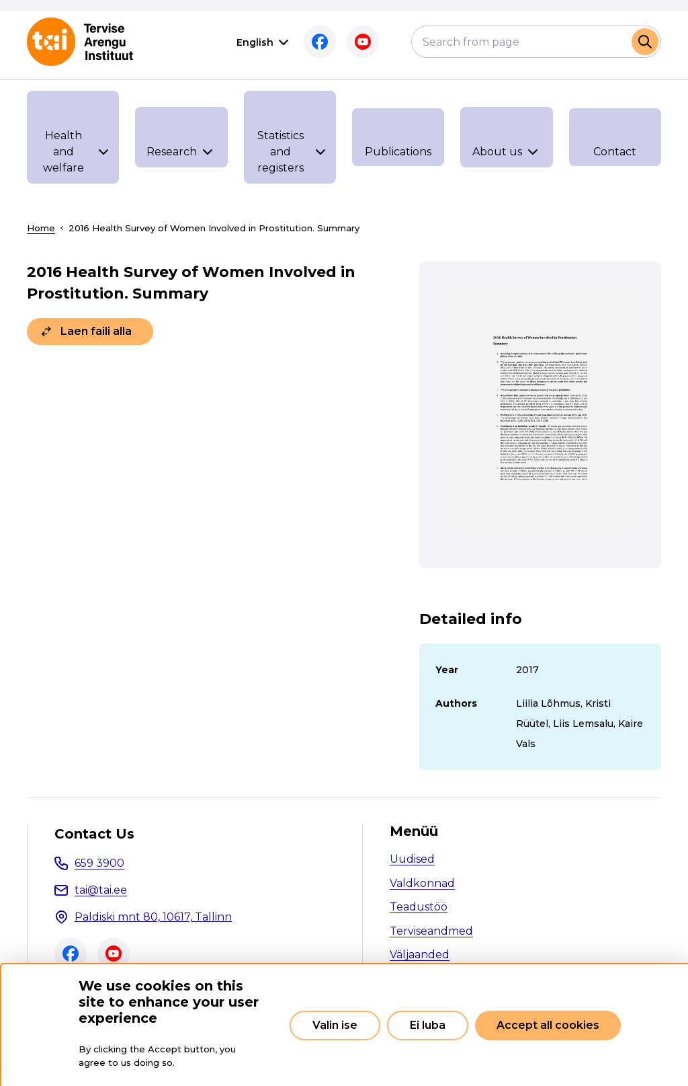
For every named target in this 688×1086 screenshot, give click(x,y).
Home (41, 228)
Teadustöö (418, 906)
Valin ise (334, 1025)
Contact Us (94, 834)
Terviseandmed (431, 931)
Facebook (320, 42)
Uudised (412, 859)
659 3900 (99, 863)
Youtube (363, 42)
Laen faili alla (96, 331)
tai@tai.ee (101, 890)
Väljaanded (419, 954)
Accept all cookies (548, 1025)
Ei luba (427, 1025)
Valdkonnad (422, 883)
